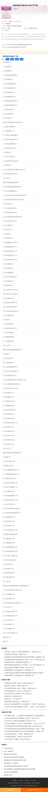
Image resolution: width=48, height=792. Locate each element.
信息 (21, 59)
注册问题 (21, 780)
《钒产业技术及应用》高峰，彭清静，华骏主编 (18, 688)
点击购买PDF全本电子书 (34, 790)
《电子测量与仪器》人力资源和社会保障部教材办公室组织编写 (23, 715)
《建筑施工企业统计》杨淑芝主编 (13, 685)
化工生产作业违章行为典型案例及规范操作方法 (19, 44)
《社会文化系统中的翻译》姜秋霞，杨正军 (16, 667)
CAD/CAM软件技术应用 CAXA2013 (16, 47)
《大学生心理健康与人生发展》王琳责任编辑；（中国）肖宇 (22, 723)
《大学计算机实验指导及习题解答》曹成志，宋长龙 (19, 718)
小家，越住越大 (9, 751)
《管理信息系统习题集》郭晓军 (13, 654)
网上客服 (33, 780)
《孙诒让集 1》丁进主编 (10, 699)
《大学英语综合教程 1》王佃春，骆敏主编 (16, 734)
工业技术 (15, 9)
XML (33, 785)
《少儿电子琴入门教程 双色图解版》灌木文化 (17, 721)
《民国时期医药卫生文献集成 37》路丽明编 (17, 670)
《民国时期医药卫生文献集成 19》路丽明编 (17, 675)
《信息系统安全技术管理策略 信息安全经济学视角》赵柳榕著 (22, 657)
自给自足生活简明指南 (11, 772)
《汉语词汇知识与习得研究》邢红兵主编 (16, 693)
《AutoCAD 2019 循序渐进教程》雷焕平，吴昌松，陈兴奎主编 (23, 707)
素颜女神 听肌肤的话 (10, 754)
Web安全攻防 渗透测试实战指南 (14, 757)
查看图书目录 (10, 790)
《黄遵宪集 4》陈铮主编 (10, 696)
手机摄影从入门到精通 (11, 763)
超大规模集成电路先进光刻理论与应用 (16, 766)
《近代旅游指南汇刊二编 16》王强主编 (15, 691)
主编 (7, 59)
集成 (12, 59)
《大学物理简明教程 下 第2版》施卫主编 (16, 736)
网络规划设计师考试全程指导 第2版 (15, 760)
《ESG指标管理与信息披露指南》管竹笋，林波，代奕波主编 (22, 659)
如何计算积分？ (18, 21)
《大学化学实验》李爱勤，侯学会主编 (15, 739)
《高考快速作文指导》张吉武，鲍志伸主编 (16, 683)
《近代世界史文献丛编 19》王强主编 (14, 701)
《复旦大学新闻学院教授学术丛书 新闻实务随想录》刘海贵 (21, 731)
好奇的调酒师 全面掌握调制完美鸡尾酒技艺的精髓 (19, 769)
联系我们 (15, 780)
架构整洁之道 (8, 775)
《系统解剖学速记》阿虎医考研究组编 (15, 662)
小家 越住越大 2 (9, 748)
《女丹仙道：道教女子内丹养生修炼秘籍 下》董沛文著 (20, 652)
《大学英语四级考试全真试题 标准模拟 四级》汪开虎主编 (21, 726)
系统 (16, 59)
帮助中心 (27, 780)
